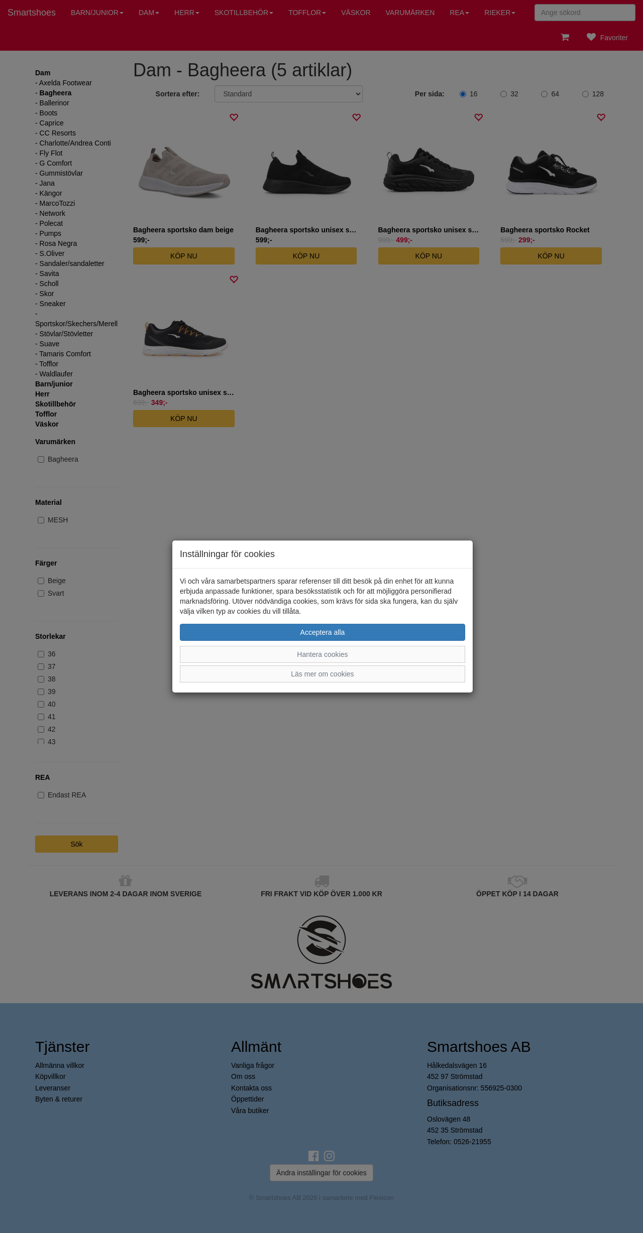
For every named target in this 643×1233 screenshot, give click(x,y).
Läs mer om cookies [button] (322, 674)
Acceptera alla (322, 632)
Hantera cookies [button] (322, 654)
